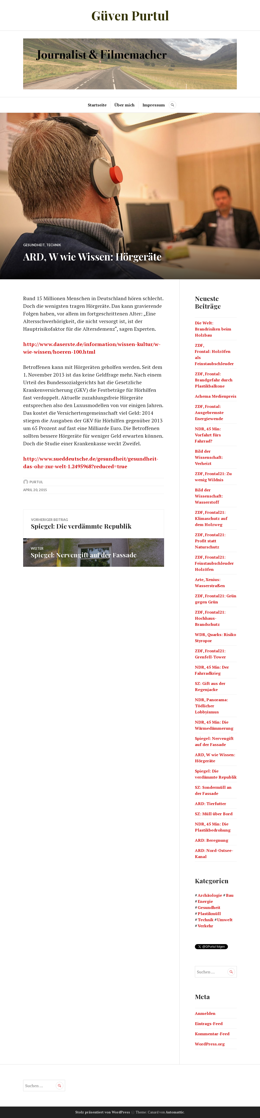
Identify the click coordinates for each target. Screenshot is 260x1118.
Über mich (124, 105)
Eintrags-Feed (209, 1023)
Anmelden (205, 1013)
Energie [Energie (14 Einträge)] (205, 901)
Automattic (175, 1112)
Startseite (97, 105)
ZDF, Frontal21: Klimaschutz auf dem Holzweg (211, 518)
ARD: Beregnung (211, 840)
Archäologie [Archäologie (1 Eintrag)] (210, 895)
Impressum (153, 105)
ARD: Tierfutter (210, 803)
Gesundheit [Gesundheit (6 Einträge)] (209, 907)
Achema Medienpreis (215, 396)
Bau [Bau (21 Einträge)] (230, 895)
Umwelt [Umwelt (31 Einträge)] (225, 919)
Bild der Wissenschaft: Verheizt (209, 457)
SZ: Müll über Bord (214, 814)
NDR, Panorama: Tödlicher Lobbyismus (211, 706)
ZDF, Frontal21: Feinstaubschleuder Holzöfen (214, 563)
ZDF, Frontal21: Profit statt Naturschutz (210, 541)
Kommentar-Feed (212, 1034)
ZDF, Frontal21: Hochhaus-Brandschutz (210, 618)
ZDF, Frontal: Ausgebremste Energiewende (209, 412)
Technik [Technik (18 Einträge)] (205, 919)
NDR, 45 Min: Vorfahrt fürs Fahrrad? (208, 435)
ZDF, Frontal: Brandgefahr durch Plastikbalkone (214, 380)
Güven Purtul (130, 15)
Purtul (36, 482)
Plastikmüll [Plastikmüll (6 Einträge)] (209, 913)
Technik (53, 245)
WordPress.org (210, 1044)
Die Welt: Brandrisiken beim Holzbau (213, 329)
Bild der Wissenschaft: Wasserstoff (209, 496)
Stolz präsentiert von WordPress (102, 1112)
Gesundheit (34, 245)
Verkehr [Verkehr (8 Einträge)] (205, 926)
